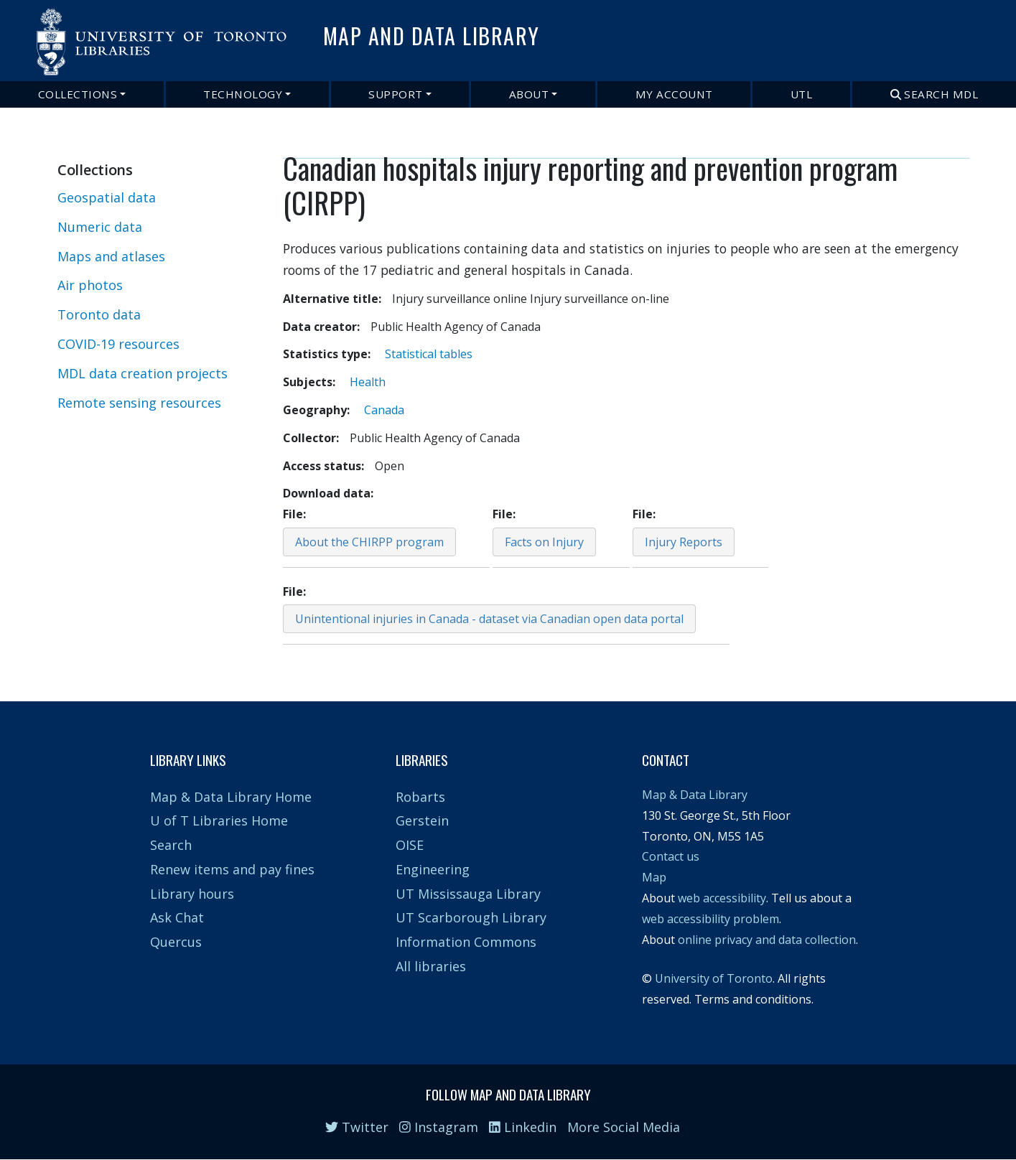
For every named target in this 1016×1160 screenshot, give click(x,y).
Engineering (433, 869)
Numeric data (99, 226)
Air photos (90, 285)
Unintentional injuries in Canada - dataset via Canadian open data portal (489, 619)
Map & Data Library (694, 795)
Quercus (176, 941)
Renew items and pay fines (232, 869)
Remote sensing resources (139, 402)
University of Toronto (714, 978)
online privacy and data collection (767, 940)
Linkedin (522, 1127)
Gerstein (422, 820)
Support (395, 94)
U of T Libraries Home (219, 820)
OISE (410, 844)
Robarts (420, 796)
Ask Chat (177, 917)
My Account (674, 94)
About (529, 94)
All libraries (431, 966)
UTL (802, 94)
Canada (384, 410)
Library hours (192, 893)
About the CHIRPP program (369, 542)
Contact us (670, 856)
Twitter (356, 1127)
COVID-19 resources (118, 343)
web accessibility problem (710, 919)
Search (171, 844)
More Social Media (623, 1127)
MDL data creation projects (142, 373)
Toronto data (99, 314)
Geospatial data (106, 197)
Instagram (438, 1127)
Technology (242, 94)
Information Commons (466, 941)
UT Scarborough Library (471, 917)
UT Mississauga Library (468, 893)
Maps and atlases (111, 256)
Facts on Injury (544, 542)
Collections (78, 94)
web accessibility (722, 898)
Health (368, 382)
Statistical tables (428, 354)
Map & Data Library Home (231, 796)
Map (654, 877)
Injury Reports (683, 542)
